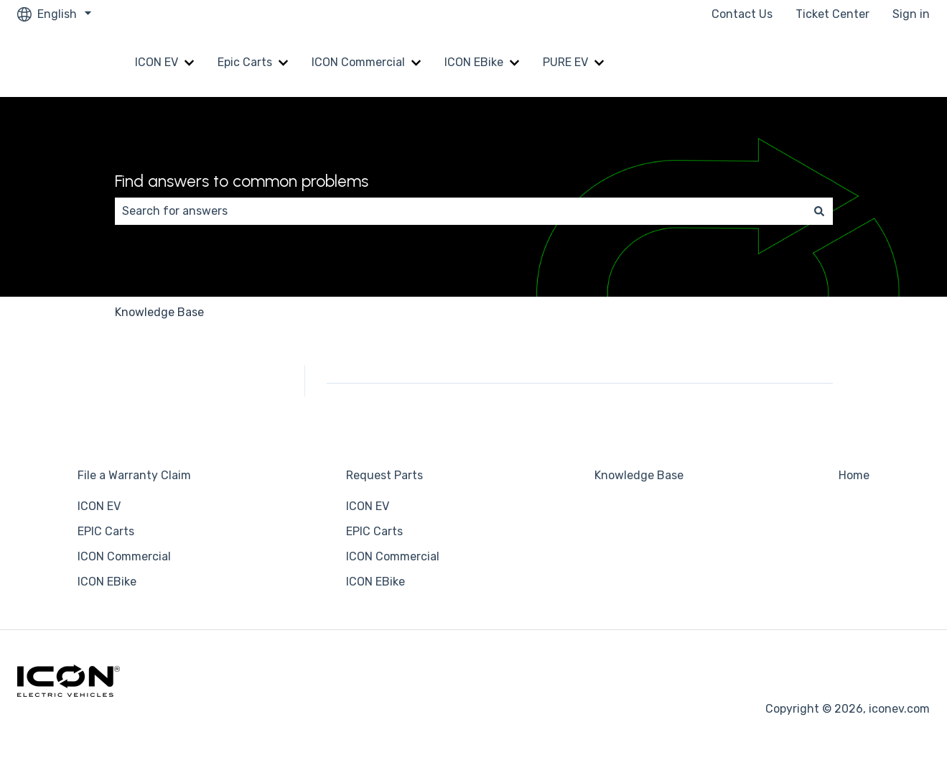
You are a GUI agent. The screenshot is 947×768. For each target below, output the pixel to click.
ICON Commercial (358, 62)
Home (900, 62)
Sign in (911, 14)
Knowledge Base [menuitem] (639, 475)
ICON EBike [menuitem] (107, 581)
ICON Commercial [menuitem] (124, 556)
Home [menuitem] (854, 475)
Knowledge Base (159, 312)
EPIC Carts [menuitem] (106, 531)
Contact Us (742, 14)
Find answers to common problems (241, 181)
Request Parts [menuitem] (384, 475)
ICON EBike (473, 62)
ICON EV (156, 62)
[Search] (819, 211)
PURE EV (565, 62)
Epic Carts (245, 62)
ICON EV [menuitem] (99, 506)
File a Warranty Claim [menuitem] (134, 475)
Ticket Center (832, 14)
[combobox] (460, 211)
